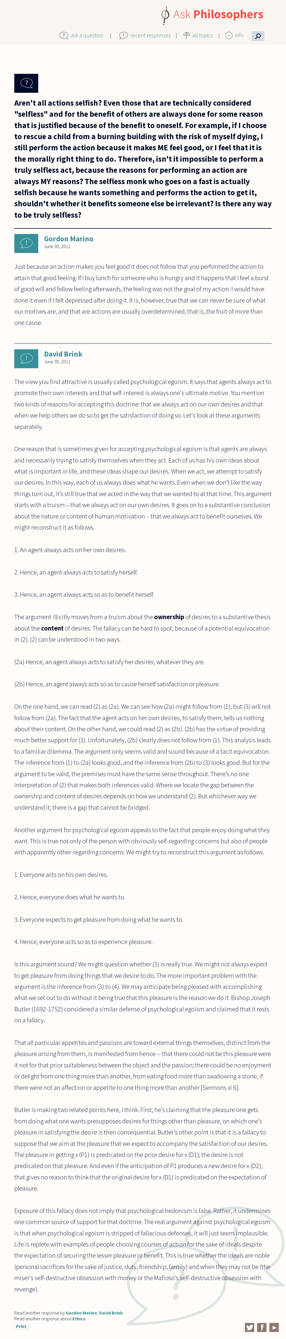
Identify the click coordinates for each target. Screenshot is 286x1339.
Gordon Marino (68, 238)
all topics (202, 35)
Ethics (79, 1318)
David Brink (63, 354)
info (239, 35)
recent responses (150, 35)
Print (21, 1326)
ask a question (87, 35)
